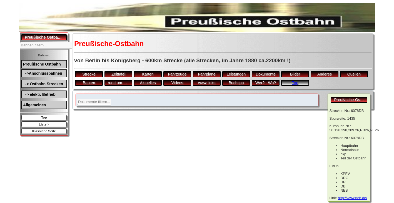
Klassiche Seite (44, 131)
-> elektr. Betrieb (39, 94)
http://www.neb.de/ (352, 198)
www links (206, 83)
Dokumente (266, 74)
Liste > (44, 124)
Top (44, 117)
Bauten (89, 83)
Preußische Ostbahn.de (46, 37)
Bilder (295, 74)
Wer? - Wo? (265, 83)
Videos (177, 83)
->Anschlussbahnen (42, 73)
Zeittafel (118, 74)
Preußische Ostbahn (42, 64)
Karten (147, 74)
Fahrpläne (206, 74)
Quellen (354, 74)
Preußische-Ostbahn (350, 99)
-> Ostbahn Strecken (43, 84)
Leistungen (236, 74)
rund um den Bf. (120, 83)
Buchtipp (236, 83)
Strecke (88, 74)
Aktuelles (148, 83)
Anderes (324, 74)
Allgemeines (34, 105)
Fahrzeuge (177, 74)
